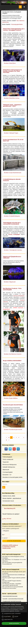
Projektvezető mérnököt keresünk (12, 601)
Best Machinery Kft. (10, 508)
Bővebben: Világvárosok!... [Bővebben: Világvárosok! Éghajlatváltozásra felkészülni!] (10, 281)
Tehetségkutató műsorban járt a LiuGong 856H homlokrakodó (12, 223)
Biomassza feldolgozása (10, 464)
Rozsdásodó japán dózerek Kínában (13, 405)
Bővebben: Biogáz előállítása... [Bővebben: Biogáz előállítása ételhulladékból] (11, 398)
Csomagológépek (7, 472)
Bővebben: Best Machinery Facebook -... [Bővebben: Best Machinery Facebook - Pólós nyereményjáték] (13, 354)
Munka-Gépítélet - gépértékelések (12, 498)
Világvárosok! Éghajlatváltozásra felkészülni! (12, 257)
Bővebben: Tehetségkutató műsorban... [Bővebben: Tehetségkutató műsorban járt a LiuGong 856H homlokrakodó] (13, 250)
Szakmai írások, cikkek (9, 496)
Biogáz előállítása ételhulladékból (12, 360)
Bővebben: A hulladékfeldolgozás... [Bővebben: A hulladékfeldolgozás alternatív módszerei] (12, 216)
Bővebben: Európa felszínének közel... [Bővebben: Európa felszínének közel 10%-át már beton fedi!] (13, 172)
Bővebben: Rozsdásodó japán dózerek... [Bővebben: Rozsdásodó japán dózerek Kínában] (13, 429)
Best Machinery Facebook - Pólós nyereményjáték (12, 289)
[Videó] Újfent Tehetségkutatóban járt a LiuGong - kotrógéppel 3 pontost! (13, 29)
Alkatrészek (6, 469)
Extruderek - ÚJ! (7, 474)
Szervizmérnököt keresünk (10, 596)
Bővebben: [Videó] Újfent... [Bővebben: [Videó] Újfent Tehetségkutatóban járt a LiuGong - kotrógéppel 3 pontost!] (10, 63)
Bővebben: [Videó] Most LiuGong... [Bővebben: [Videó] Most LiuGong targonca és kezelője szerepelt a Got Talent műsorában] (12, 98)
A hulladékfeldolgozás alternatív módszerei (12, 180)
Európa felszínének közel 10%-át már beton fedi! (13, 140)
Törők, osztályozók (8, 459)
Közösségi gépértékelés (17, 24)
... (21, 437)
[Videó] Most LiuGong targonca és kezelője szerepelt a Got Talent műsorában (12, 71)
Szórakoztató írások (8, 501)
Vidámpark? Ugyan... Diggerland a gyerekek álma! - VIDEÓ (12, 105)
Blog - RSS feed (7, 518)
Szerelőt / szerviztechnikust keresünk (13, 599)
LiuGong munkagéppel (14, 234)
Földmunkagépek (7, 457)
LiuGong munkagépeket (18, 295)
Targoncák (6, 462)
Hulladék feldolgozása (9, 467)
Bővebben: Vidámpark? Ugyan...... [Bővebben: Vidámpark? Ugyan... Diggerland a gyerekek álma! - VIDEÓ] (11, 133)
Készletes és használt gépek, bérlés (12, 477)
